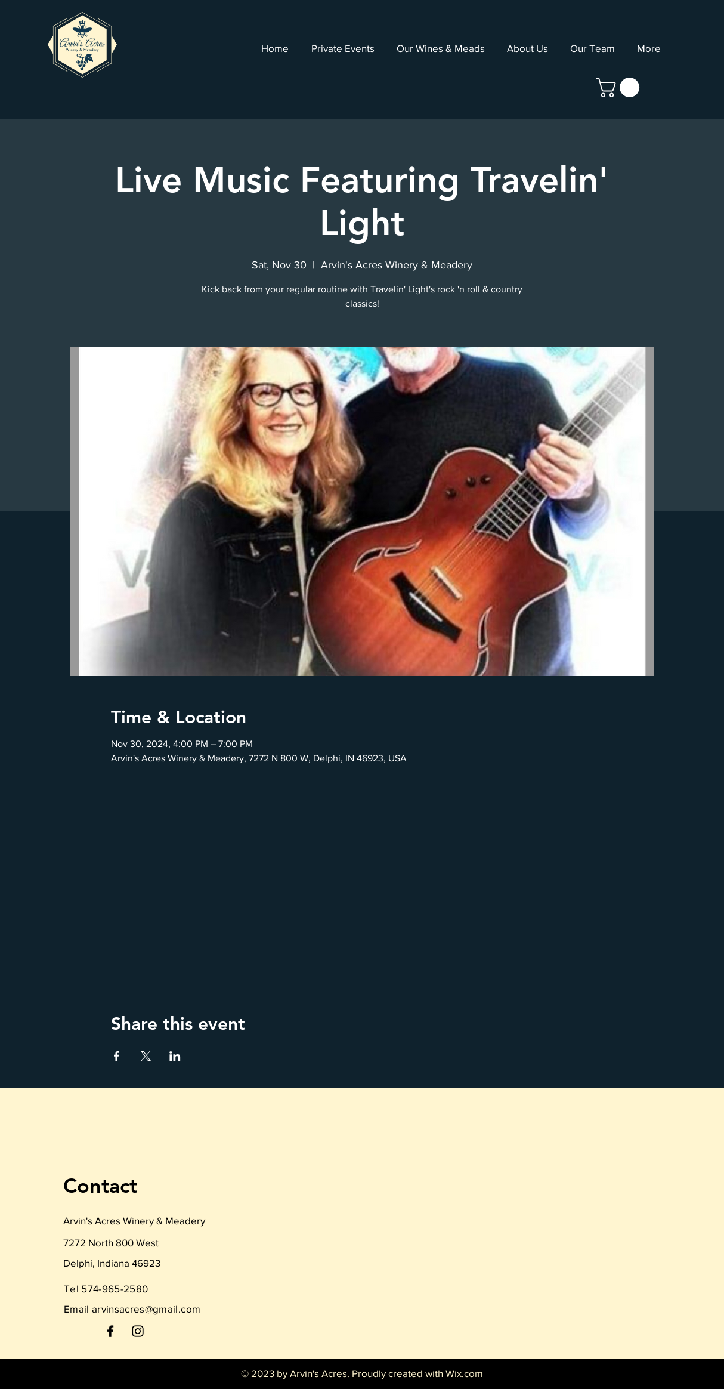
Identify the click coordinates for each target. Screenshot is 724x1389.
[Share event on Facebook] (116, 1056)
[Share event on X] (145, 1056)
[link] (620, 87)
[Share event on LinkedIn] (175, 1056)
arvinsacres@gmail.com (146, 1308)
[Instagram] (138, 1331)
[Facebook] (110, 1331)
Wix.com (464, 1373)
